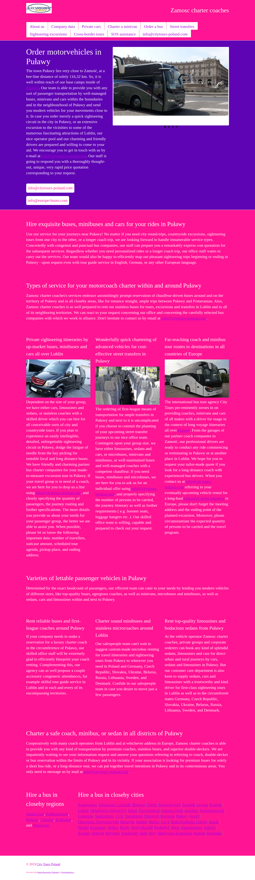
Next (224, 85)
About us (37, 26)
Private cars (91, 26)
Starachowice (191, 827)
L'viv (119, 816)
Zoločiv (209, 827)
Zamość (32, 88)
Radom (199, 833)
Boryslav (112, 833)
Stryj (152, 833)
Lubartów (86, 816)
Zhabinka (214, 833)
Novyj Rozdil (142, 827)
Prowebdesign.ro (68, 872)
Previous (116, 85)
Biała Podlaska (183, 822)
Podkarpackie (57, 814)
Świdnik (188, 805)
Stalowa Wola (172, 810)
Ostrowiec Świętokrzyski (98, 822)
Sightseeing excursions (48, 34)
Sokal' (132, 810)
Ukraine (47, 819)
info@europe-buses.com (48, 200)
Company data (63, 26)
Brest (175, 827)
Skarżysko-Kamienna (174, 833)
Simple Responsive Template (48, 872)
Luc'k (165, 822)
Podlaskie (63, 819)
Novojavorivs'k (211, 810)
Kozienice (98, 827)
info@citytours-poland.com (165, 34)
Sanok (214, 822)
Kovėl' (194, 816)
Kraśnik (215, 805)
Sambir (141, 822)
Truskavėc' (129, 833)
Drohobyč (162, 827)
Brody (125, 827)
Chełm (151, 805)
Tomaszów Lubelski (114, 805)
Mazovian (41, 825)
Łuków (202, 822)
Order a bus (153, 26)
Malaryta (127, 822)
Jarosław (191, 810)
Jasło (143, 833)
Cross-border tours (89, 34)
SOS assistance (123, 34)
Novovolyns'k (169, 805)
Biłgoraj (138, 805)
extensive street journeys (204, 498)
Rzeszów (167, 816)
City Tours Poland (48, 864)
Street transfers (182, 26)
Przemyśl (151, 816)
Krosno (84, 833)
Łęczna (202, 805)
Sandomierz (104, 816)
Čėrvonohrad (149, 810)
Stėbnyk (97, 833)
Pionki (83, 827)
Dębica (113, 827)
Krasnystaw (87, 805)
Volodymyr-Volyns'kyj (108, 810)
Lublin (83, 810)
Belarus (32, 819)
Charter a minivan (122, 26)
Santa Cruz (35, 814)
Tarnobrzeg (134, 816)
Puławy (182, 816)
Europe (184, 430)
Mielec (154, 822)
